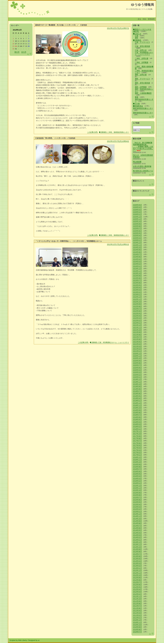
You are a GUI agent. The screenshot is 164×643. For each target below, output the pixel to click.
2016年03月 (137, 478)
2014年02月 (137, 537)
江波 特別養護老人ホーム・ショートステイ (144, 53)
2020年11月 (137, 356)
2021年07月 (137, 337)
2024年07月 (137, 254)
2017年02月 (137, 452)
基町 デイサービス (142, 79)
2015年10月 (137, 490)
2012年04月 (137, 589)
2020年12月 (137, 353)
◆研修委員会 (138, 106)
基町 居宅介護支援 (142, 83)
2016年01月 (137, 483)
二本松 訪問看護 (141, 62)
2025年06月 (137, 231)
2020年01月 (137, 377)
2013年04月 (137, 561)
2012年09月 (137, 577)
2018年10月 (137, 408)
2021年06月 (137, 339)
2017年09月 (137, 436)
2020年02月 (137, 375)
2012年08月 (137, 580)
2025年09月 (137, 224)
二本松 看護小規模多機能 (144, 67)
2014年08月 (137, 523)
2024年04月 (137, 259)
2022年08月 (137, 306)
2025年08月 (137, 226)
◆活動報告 (137, 40)
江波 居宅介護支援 (142, 46)
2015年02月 (137, 509)
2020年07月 (137, 365)
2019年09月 (137, 386)
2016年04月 (137, 476)
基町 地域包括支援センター (144, 90)
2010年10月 (137, 625)
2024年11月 (137, 245)
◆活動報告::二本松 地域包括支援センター (114, 132)
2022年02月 (137, 320)
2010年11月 (137, 622)
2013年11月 (137, 544)
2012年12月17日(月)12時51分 (118, 244)
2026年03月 (137, 210)
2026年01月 (137, 214)
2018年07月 (137, 415)
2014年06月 (137, 528)
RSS (144, 19)
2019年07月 (137, 391)
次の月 (23, 52)
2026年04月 (137, 207)
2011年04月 (137, 610)
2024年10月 (137, 247)
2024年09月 (137, 250)
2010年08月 (137, 629)
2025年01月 (137, 240)
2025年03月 (137, 238)
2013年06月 (137, 556)
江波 (136, 36)
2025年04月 (137, 235)
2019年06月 (137, 393)
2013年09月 (137, 549)
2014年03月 (137, 535)
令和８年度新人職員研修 (142, 166)
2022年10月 (137, 302)
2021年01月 (137, 351)
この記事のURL (92, 132)
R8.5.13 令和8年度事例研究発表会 (143, 156)
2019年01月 (137, 401)
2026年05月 (137, 205)
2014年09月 (137, 521)
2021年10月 (137, 330)
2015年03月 (137, 507)
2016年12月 (137, 457)
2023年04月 (137, 287)
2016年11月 (137, 460)
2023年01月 (137, 294)
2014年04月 (137, 533)
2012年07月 (137, 582)
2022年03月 (137, 318)
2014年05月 (137, 530)
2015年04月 (137, 504)
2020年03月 (137, 372)
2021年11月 (137, 328)
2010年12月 (137, 620)
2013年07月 (137, 554)
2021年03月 (137, 346)
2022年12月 (137, 297)
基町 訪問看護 (141, 87)
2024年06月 (137, 257)
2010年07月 (137, 632)
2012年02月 (137, 594)
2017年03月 (137, 450)
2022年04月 (137, 316)
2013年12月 (137, 542)
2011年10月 (137, 599)
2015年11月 (137, 488)
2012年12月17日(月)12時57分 (118, 28)
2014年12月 (137, 514)
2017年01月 (137, 455)
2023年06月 (137, 283)
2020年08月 (137, 363)
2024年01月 (137, 266)
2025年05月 (137, 233)
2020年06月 (137, 368)
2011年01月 (137, 618)
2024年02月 (137, 264)
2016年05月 (137, 474)
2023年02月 (137, 292)
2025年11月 (137, 219)
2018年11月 (137, 405)
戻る (139, 19)
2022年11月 (137, 299)
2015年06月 (137, 500)
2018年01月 (137, 429)
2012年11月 (137, 573)
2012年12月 (137, 570)
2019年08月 (137, 389)
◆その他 (136, 104)
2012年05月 (137, 587)
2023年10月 (137, 273)
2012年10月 (137, 575)
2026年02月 (137, 212)
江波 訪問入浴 (141, 50)
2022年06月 (137, 311)
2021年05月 (137, 342)
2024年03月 (137, 261)
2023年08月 (137, 278)
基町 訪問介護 (141, 75)
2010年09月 (137, 627)
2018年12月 (137, 403)
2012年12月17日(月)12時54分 (118, 141)
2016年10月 (137, 462)
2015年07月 (137, 497)
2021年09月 (137, 332)
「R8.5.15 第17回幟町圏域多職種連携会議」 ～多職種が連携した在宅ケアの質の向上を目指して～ (143, 146)
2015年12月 (137, 486)
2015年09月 (137, 493)
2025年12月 (137, 217)
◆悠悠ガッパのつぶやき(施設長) (142, 30)
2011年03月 (137, 613)
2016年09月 (137, 464)
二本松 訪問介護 (141, 58)
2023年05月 (137, 285)
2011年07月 (137, 606)
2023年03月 (137, 290)
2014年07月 (137, 526)
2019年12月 (137, 379)
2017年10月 (137, 434)
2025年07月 (137, 228)
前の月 (16, 52)
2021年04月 (137, 344)
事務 (136, 97)
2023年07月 (137, 280)
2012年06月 (137, 585)
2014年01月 (137, 540)
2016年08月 (137, 467)
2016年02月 (137, 481)
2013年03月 (137, 563)
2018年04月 (137, 422)
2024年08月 (137, 252)
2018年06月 (137, 417)
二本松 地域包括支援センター (144, 72)
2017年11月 (137, 431)
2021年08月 (137, 335)
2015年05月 (137, 502)
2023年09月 (137, 276)
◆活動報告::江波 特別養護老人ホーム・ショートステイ (109, 342)
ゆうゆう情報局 (142, 4)
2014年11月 (137, 516)
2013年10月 (137, 547)
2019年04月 (137, 398)
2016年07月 (137, 469)
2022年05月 (137, 313)
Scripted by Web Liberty (18, 640)
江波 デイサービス (142, 42)
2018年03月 (137, 424)
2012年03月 (137, 592)
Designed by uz (33, 640)
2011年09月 (137, 601)
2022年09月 (137, 304)
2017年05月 (137, 445)
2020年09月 (137, 361)
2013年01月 (137, 568)
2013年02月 (137, 566)
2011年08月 (137, 603)
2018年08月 (137, 412)
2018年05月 (137, 419)
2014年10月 (137, 519)
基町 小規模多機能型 (143, 93)
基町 (136, 38)
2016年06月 (137, 471)
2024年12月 (137, 243)
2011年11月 (137, 596)
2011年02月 (137, 615)
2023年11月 (137, 271)
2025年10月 (137, 221)
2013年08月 (137, 551)
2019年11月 (137, 382)
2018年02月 (137, 427)
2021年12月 (137, 325)
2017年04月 (137, 448)
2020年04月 (137, 370)
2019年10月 (137, 384)
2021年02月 (137, 349)
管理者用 (151, 19)
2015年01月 (137, 511)
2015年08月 (137, 495)
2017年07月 (137, 441)
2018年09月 (137, 410)
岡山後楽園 (137, 162)
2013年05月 (137, 559)
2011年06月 (137, 608)
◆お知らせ (137, 34)
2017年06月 (137, 443)
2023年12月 (137, 268)
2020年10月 (137, 358)
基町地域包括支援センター (144, 100)
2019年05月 (137, 396)
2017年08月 (137, 438)
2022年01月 (137, 323)
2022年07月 (137, 309)
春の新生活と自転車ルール (143, 171)
